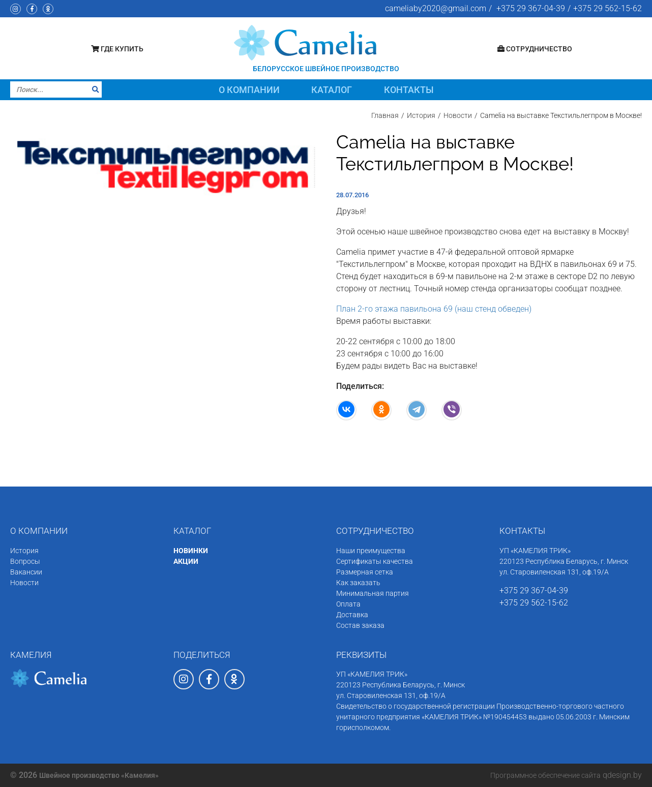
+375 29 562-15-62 (607, 8)
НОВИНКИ (190, 551)
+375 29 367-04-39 (530, 8)
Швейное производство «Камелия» (99, 775)
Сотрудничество (534, 49)
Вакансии (26, 572)
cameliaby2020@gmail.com (435, 8)
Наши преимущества (370, 551)
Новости (24, 583)
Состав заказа (360, 625)
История (24, 551)
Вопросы (25, 561)
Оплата (348, 604)
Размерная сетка (364, 572)
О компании (249, 89)
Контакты (409, 89)
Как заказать (358, 583)
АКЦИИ (185, 561)
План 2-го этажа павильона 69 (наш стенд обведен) (433, 309)
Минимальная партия (372, 593)
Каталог (331, 89)
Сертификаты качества (374, 561)
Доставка (352, 615)
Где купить (117, 49)
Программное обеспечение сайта (545, 775)
